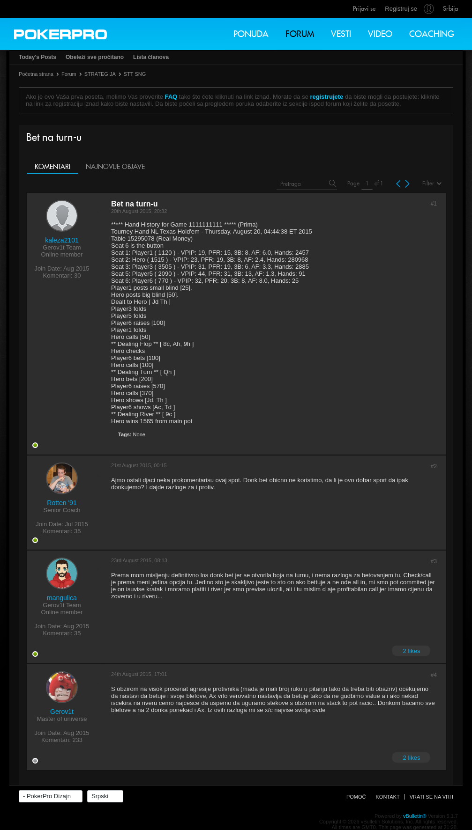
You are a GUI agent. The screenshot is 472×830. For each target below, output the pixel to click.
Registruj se (401, 8)
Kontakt (388, 797)
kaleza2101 (62, 240)
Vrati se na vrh (431, 797)
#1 (434, 203)
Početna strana (36, 74)
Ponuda (251, 34)
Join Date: (48, 268)
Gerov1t (62, 711)
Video (380, 34)
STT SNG (135, 74)
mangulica (62, 598)
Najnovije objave (115, 166)
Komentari (52, 166)
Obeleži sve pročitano (95, 57)
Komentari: (58, 275)
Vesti (341, 34)
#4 (434, 675)
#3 (434, 561)
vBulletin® (415, 816)
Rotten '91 (61, 503)
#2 (434, 466)
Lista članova (151, 57)
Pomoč (356, 797)
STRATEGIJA (100, 74)
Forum (299, 34)
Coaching (431, 34)
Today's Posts (37, 57)
